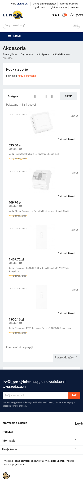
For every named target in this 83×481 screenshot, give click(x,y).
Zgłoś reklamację (58, 7)
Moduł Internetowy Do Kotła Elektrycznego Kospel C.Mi (33, 154)
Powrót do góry (66, 358)
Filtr (68, 96)
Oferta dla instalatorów (44, 3)
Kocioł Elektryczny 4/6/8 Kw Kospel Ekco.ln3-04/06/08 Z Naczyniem (40, 328)
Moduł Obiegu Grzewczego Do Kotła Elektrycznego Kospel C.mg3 (38, 211)
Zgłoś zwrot (39, 7)
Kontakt (75, 7)
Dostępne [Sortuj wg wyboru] (23, 96)
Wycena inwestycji (69, 3)
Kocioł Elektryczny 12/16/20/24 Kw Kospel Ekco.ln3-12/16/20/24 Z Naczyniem (39, 269)
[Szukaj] (41, 25)
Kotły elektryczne (27, 75)
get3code (19, 464)
